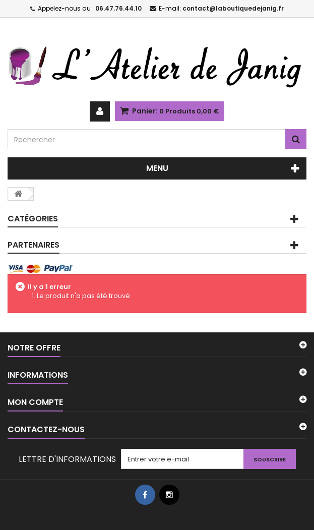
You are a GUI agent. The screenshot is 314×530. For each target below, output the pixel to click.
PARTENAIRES (33, 245)
